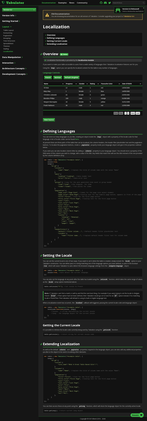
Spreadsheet (8, 43)
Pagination (7, 35)
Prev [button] (121, 113)
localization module (86, 60)
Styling (6, 49)
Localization (8, 51)
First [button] (116, 113)
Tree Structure (9, 41)
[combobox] (128, 3)
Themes (6, 46)
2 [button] (128, 113)
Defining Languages (56, 38)
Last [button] (137, 113)
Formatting (7, 33)
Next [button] (132, 113)
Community (82, 3)
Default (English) (71, 77)
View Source (49, 120)
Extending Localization (57, 44)
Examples (62, 3)
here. (77, 139)
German (58, 77)
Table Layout (8, 30)
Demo (64, 54)
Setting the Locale (57, 255)
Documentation (49, 3)
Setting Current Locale (57, 41)
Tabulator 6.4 (128, 16)
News (71, 3)
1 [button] (125, 113)
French (48, 77)
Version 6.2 (18, 10)
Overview (51, 35)
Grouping (7, 38)
